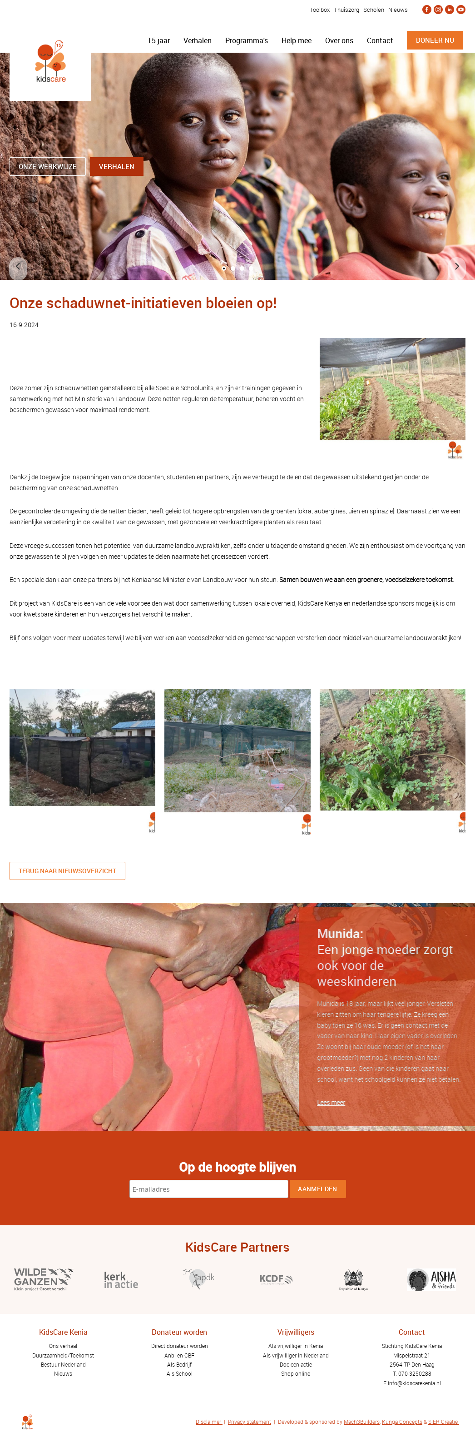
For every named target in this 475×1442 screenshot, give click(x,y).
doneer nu (435, 40)
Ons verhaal (63, 1345)
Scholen (373, 9)
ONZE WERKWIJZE (48, 166)
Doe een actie (296, 1364)
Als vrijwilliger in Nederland (296, 1355)
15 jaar (159, 40)
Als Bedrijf (179, 1364)
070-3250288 (414, 1373)
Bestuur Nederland (63, 1364)
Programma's (246, 40)
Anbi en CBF (179, 1355)
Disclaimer (209, 1421)
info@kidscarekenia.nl (414, 1383)
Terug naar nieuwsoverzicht (67, 870)
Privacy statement (249, 1421)
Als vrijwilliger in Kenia (295, 1345)
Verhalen (197, 40)
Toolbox (319, 9)
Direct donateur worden (179, 1345)
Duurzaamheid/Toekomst (63, 1355)
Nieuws (398, 9)
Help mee (297, 40)
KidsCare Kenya (320, 603)
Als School (180, 1373)
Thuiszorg (346, 9)
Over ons (339, 40)
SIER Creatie (443, 1421)
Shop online (295, 1373)
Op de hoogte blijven (237, 1166)
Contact (380, 40)
